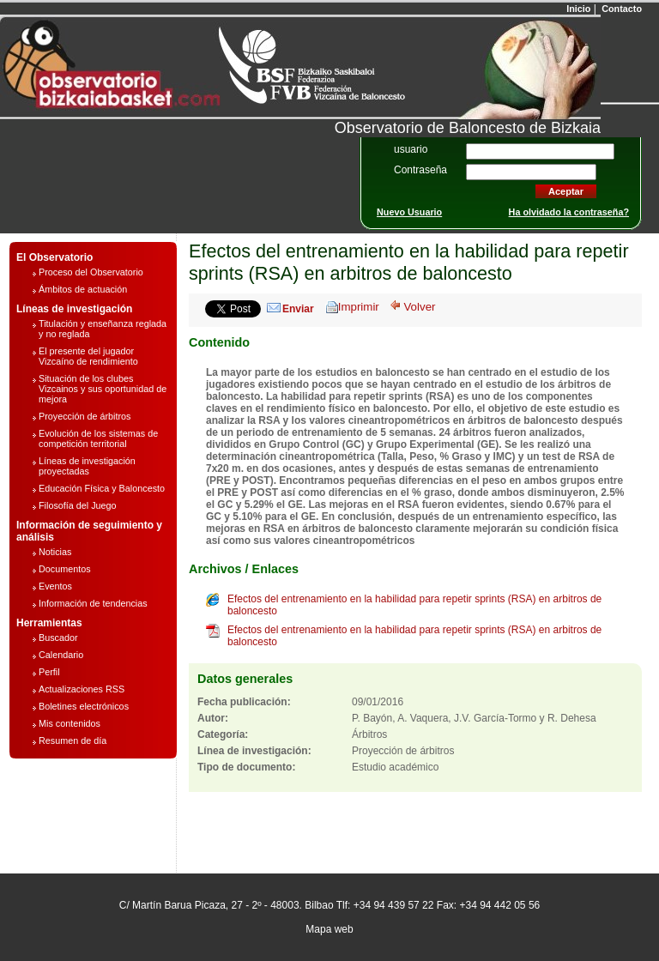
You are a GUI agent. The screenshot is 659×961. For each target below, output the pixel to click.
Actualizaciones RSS (81, 689)
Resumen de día (72, 740)
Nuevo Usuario (409, 212)
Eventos (55, 586)
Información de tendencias (93, 603)
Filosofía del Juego (78, 505)
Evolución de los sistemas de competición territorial (98, 438)
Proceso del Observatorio (91, 272)
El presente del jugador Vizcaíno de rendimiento (88, 356)
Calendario (61, 655)
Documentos (65, 569)
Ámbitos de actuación (83, 289)
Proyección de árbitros (84, 416)
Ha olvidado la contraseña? (569, 212)
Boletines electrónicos (84, 706)
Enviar (298, 309)
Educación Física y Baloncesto (102, 488)
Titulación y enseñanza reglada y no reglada (102, 328)
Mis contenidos (69, 723)
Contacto (620, 8)
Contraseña (420, 170)
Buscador (58, 637)
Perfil (49, 672)
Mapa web (329, 929)
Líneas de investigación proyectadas (87, 466)
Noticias (55, 552)
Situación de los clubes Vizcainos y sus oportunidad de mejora (102, 388)
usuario (410, 149)
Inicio (577, 8)
